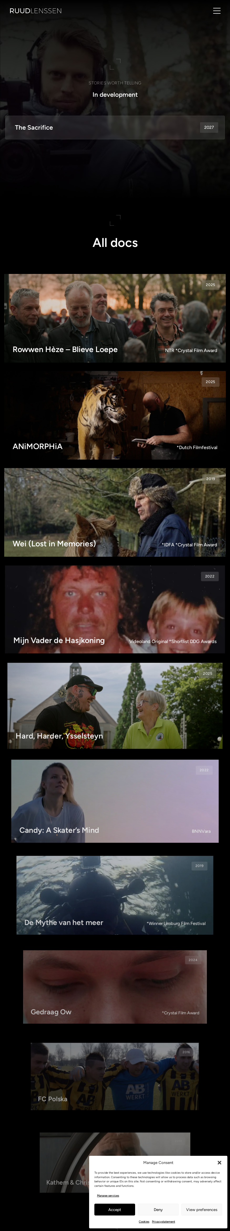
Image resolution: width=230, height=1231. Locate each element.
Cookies (144, 1221)
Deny (158, 1209)
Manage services (108, 1195)
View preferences (201, 1209)
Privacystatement (163, 1221)
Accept (114, 1209)
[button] (219, 1162)
